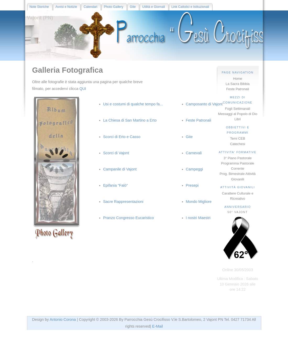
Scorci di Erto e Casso (121, 137)
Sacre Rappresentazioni (123, 201)
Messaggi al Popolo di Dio (237, 114)
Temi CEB (237, 138)
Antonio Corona (63, 319)
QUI (82, 89)
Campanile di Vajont (120, 169)
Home (237, 79)
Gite (189, 137)
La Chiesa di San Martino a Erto (130, 120)
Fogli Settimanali (237, 109)
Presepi (192, 185)
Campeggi (194, 169)
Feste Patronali (237, 89)
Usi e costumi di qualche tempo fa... (133, 104)
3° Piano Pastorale (238, 158)
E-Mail (157, 326)
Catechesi (237, 144)
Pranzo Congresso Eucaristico (128, 218)
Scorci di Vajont (116, 153)
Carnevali (194, 153)
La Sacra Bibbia (238, 84)
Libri (237, 119)
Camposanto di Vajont (204, 104)
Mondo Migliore (199, 201)
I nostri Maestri (198, 218)
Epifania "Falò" (115, 185)
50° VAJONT (238, 212)
